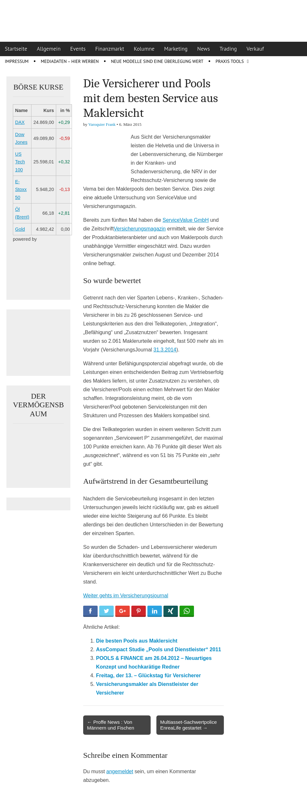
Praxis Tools (229, 61)
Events (78, 48)
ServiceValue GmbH (185, 220)
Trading (228, 48)
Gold (20, 229)
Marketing (176, 48)
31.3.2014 (165, 349)
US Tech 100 (20, 161)
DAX (20, 122)
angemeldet (119, 771)
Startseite (16, 48)
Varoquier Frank (102, 124)
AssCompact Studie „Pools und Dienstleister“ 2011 (158, 649)
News (203, 48)
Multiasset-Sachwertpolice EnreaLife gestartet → (188, 725)
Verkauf (255, 48)
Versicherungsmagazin (140, 228)
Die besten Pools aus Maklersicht (136, 641)
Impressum (17, 61)
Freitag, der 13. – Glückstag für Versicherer (148, 675)
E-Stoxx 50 (21, 189)
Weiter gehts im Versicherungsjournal (125, 595)
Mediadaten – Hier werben (70, 61)
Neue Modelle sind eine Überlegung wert (157, 61)
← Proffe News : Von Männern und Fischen (110, 725)
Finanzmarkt (109, 48)
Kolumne (144, 48)
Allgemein (49, 48)
